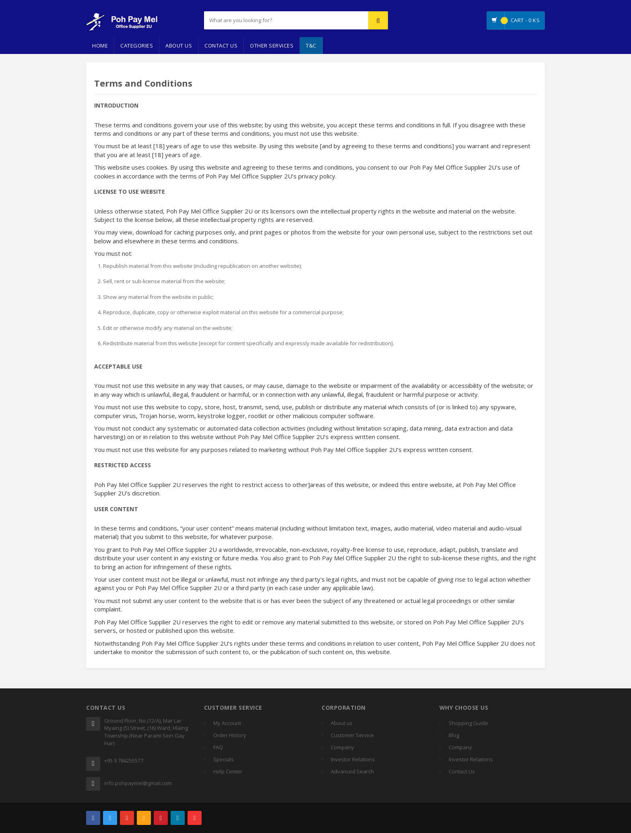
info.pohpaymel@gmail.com (138, 783)
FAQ (218, 747)
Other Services (271, 45)
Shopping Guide (468, 723)
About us (342, 723)
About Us (178, 45)
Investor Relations (353, 759)
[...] (266, 20)
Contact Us (220, 45)
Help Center (227, 771)
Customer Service (352, 735)
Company (342, 747)
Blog (454, 735)
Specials (223, 759)
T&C (311, 45)
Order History (229, 735)
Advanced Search (352, 771)
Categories (136, 45)
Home (100, 45)
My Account (227, 723)
